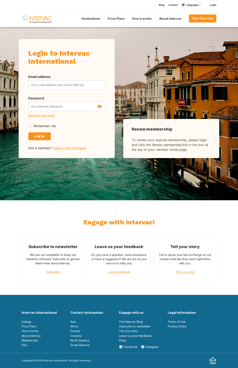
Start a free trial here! (69, 148)
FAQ (24, 345)
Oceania (75, 335)
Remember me (42, 126)
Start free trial (202, 18)
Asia (73, 321)
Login (210, 4)
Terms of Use (177, 321)
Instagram (149, 347)
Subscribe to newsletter (135, 326)
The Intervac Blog (131, 321)
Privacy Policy (177, 326)
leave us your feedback (135, 335)
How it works (142, 18)
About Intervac (170, 18)
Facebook (128, 347)
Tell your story (185, 272)
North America (79, 340)
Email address (39, 77)
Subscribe (53, 272)
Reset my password (41, 115)
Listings (26, 321)
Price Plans (116, 18)
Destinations (90, 18)
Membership (30, 340)
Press (122, 340)
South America (80, 345)
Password (36, 98)
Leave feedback (119, 272)
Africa (74, 326)
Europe (75, 331)
